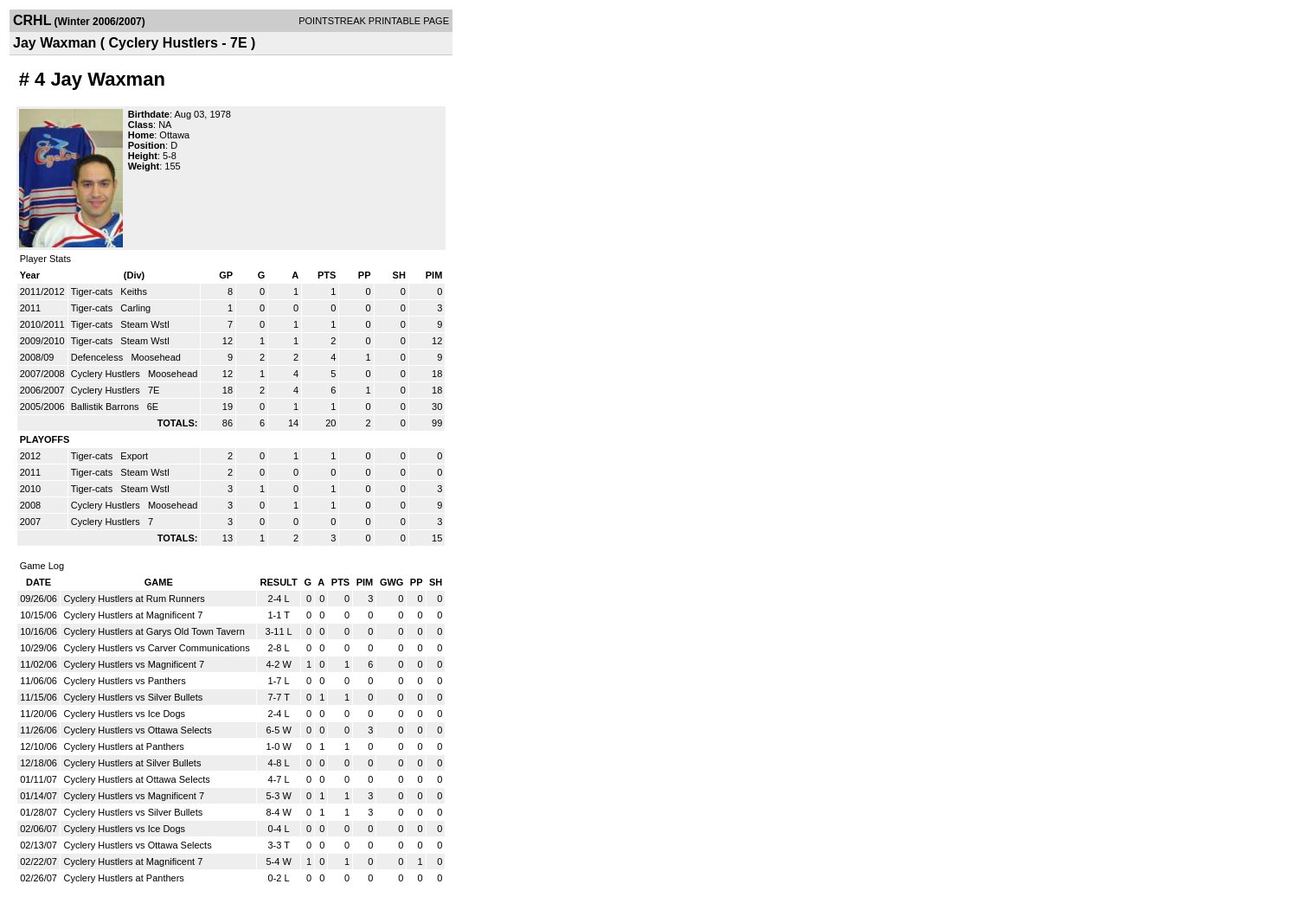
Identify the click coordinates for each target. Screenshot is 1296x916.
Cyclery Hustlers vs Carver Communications (156, 648)
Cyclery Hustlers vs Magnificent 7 (133, 664)
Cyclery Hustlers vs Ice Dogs (124, 713)
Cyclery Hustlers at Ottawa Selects (136, 779)
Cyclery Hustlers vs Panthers (124, 681)
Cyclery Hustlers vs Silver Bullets (132, 697)
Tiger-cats (93, 291)
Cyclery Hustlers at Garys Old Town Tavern (153, 631)
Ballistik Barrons (106, 406)
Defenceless (98, 357)
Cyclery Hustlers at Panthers (123, 746)
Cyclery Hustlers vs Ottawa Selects (137, 730)
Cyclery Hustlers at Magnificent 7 (132, 615)
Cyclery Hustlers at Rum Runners (133, 598)
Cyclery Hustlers (107, 373)
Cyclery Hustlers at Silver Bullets (132, 763)
